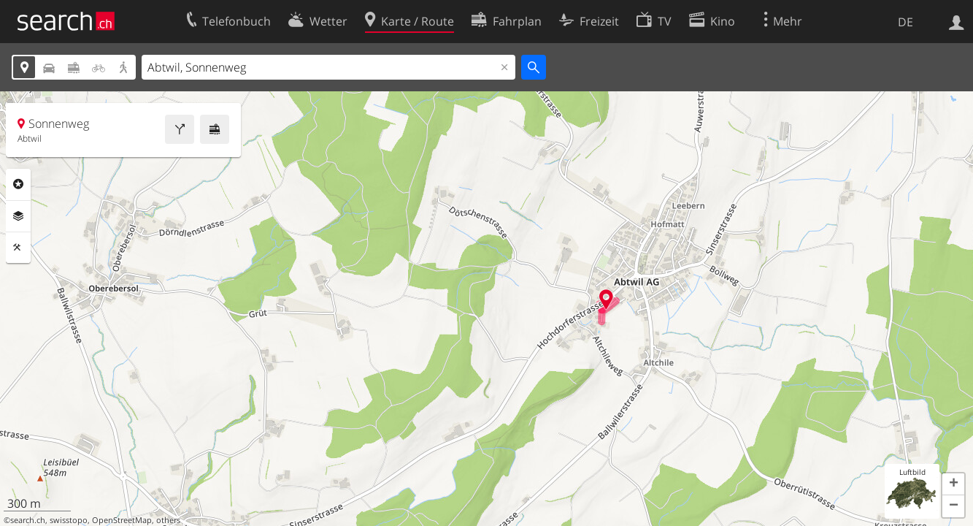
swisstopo (69, 520)
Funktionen (18, 247)
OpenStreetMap (122, 520)
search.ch (27, 520)
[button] (953, 484)
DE (905, 22)
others (168, 520)
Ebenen (18, 216)
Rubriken (18, 184)
